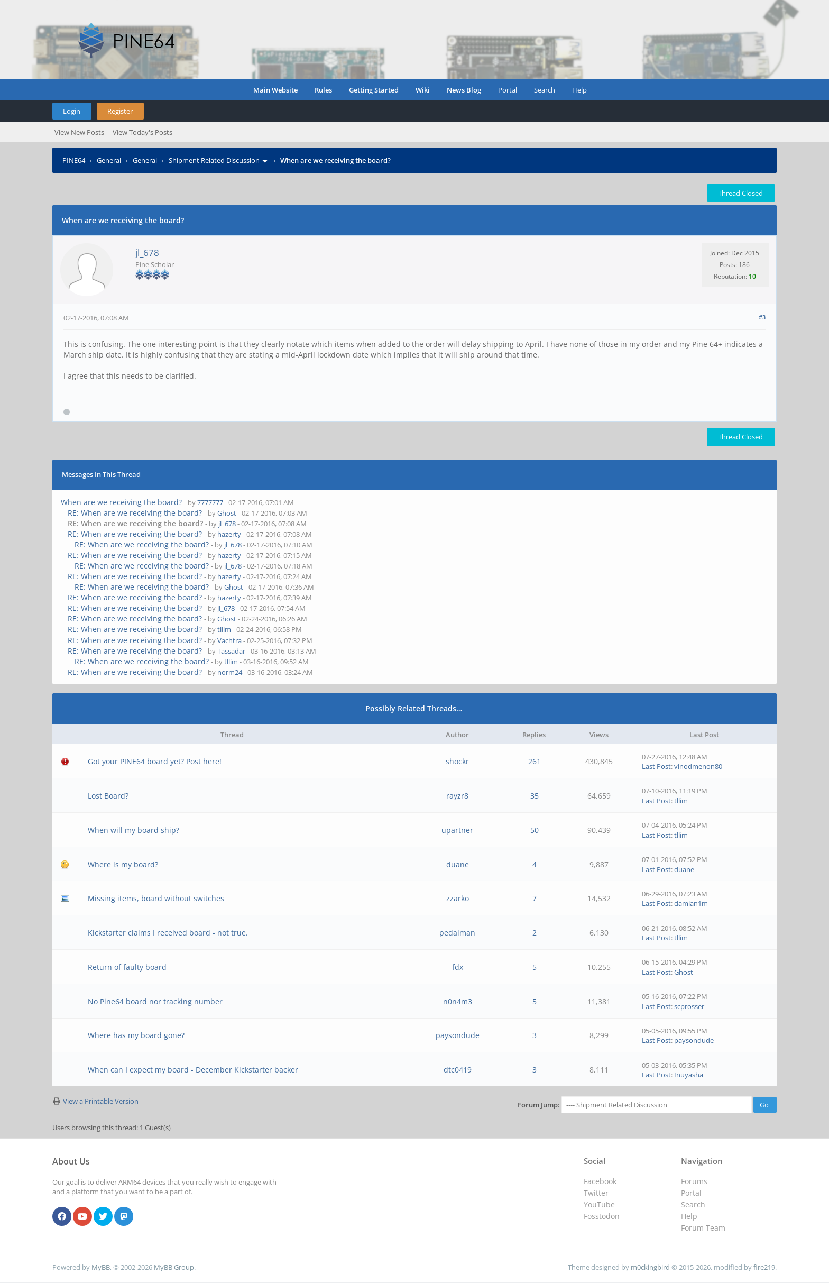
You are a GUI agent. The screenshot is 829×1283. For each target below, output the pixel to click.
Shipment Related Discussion (214, 160)
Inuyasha (688, 1074)
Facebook (600, 1181)
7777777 (210, 502)
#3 (762, 317)
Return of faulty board (127, 967)
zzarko (457, 898)
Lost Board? (108, 796)
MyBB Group (174, 1267)
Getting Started (374, 90)
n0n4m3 (457, 1001)
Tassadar (231, 651)
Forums (694, 1181)
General (109, 160)
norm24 (229, 672)
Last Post (656, 766)
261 (534, 761)
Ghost (226, 513)
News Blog (464, 90)
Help (579, 90)
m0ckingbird (650, 1267)
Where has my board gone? (136, 1035)
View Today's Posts (142, 132)
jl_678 (147, 252)
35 (534, 796)
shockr (457, 761)
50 (534, 830)
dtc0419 (458, 1070)
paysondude (458, 1035)
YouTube (599, 1204)
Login (71, 111)
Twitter (596, 1193)
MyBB (100, 1267)
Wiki (423, 90)
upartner (457, 830)
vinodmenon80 (698, 766)
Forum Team (703, 1228)
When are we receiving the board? (121, 502)
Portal (507, 90)
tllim (224, 629)
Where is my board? (123, 864)
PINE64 (73, 160)
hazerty (229, 534)
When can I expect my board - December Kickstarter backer (193, 1070)
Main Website (275, 90)
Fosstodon (602, 1216)
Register (120, 111)
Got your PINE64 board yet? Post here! (155, 761)
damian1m (691, 903)
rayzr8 (457, 796)
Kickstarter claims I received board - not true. (168, 933)
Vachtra (229, 640)
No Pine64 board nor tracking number (155, 1001)
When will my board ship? (133, 830)
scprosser (689, 1006)
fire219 (764, 1267)
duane (457, 864)
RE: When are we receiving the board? (135, 513)
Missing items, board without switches (156, 898)
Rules (323, 90)
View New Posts (79, 132)
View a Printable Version (101, 1101)
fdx (457, 967)
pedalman (457, 933)
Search (544, 90)
